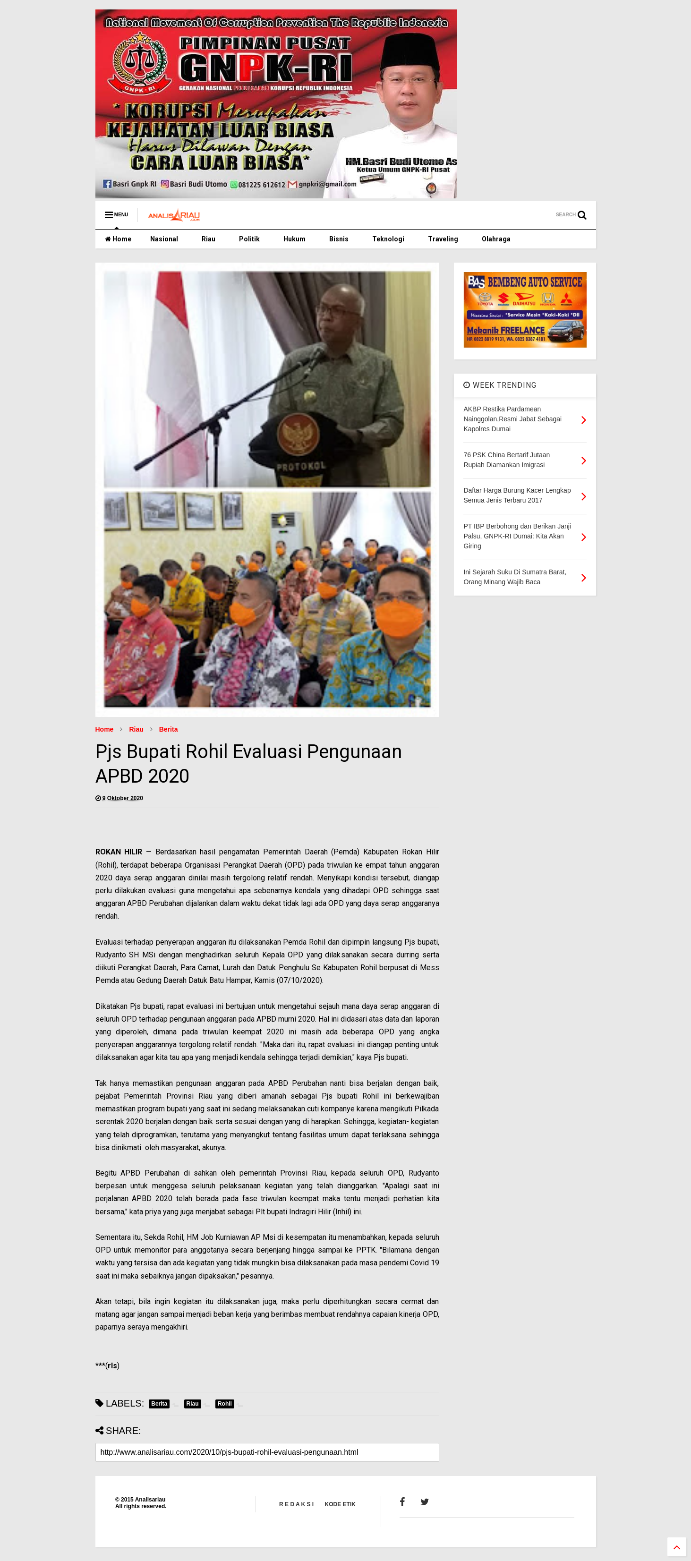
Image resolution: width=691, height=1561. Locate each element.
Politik (249, 239)
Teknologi (388, 239)
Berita (168, 729)
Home (118, 239)
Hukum (294, 239)
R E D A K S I (296, 1504)
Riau (208, 239)
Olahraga (496, 239)
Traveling (443, 239)
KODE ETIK (340, 1504)
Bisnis (339, 239)
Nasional (164, 239)
